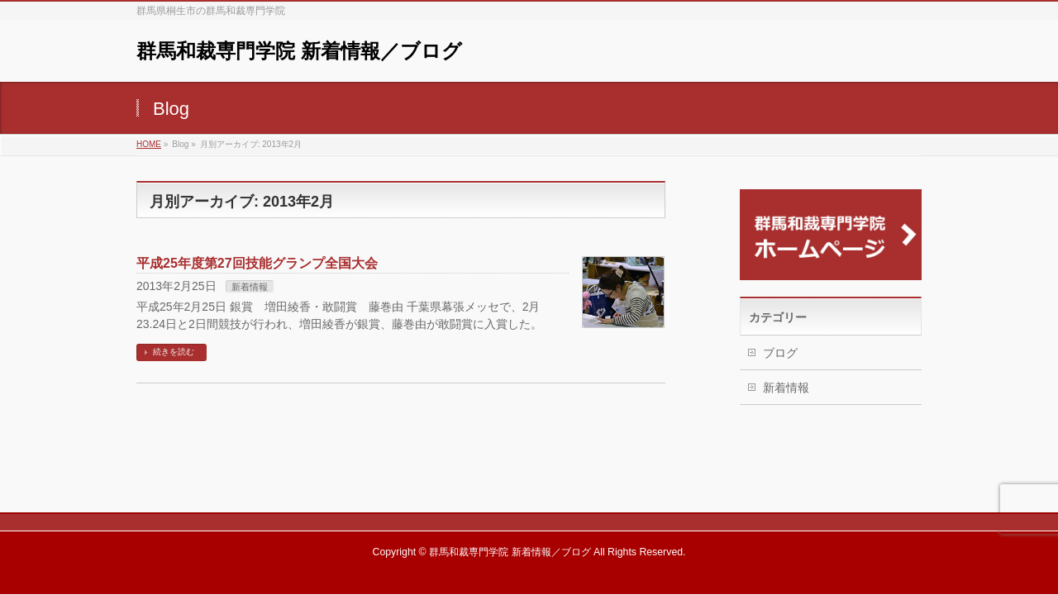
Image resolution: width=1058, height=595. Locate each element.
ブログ (780, 352)
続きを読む (173, 351)
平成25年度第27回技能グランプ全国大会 (257, 263)
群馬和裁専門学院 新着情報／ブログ (299, 51)
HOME (148, 144)
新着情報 (249, 287)
